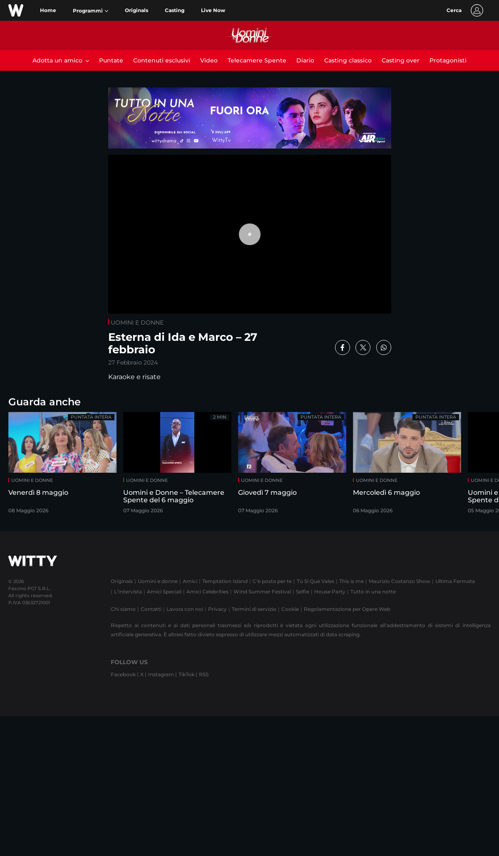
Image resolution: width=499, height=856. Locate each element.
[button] (90, 11)
